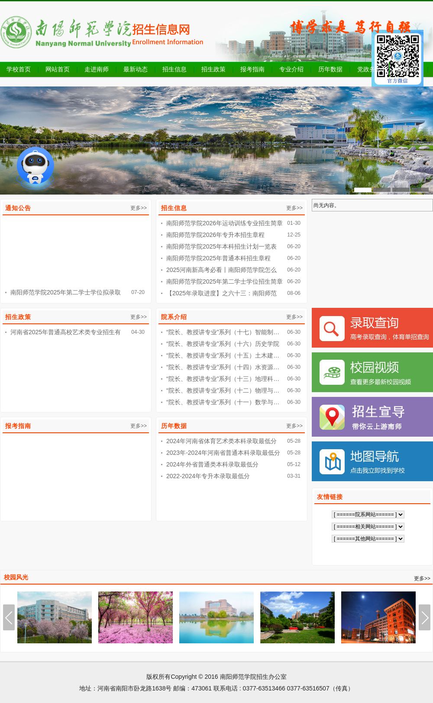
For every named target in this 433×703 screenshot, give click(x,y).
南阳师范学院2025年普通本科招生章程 (218, 258)
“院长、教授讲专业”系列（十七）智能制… (222, 332)
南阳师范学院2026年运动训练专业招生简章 (224, 223)
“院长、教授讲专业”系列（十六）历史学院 (222, 343)
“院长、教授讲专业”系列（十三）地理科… (222, 378)
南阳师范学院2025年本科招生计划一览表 (221, 246)
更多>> (138, 208)
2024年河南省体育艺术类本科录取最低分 (221, 441)
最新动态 (135, 69)
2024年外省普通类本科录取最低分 (212, 464)
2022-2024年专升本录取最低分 (208, 476)
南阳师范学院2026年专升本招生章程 (215, 234)
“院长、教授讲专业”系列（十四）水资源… (222, 367)
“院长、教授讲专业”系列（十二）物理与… (222, 390)
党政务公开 (372, 69)
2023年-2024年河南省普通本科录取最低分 (223, 452)
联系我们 (408, 69)
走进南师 (96, 69)
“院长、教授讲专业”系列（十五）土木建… (222, 355)
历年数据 (330, 69)
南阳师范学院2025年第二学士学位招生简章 (224, 281)
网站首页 (57, 69)
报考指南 (252, 69)
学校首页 (18, 69)
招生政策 (213, 69)
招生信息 (174, 69)
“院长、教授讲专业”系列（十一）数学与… (222, 402)
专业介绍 (291, 69)
